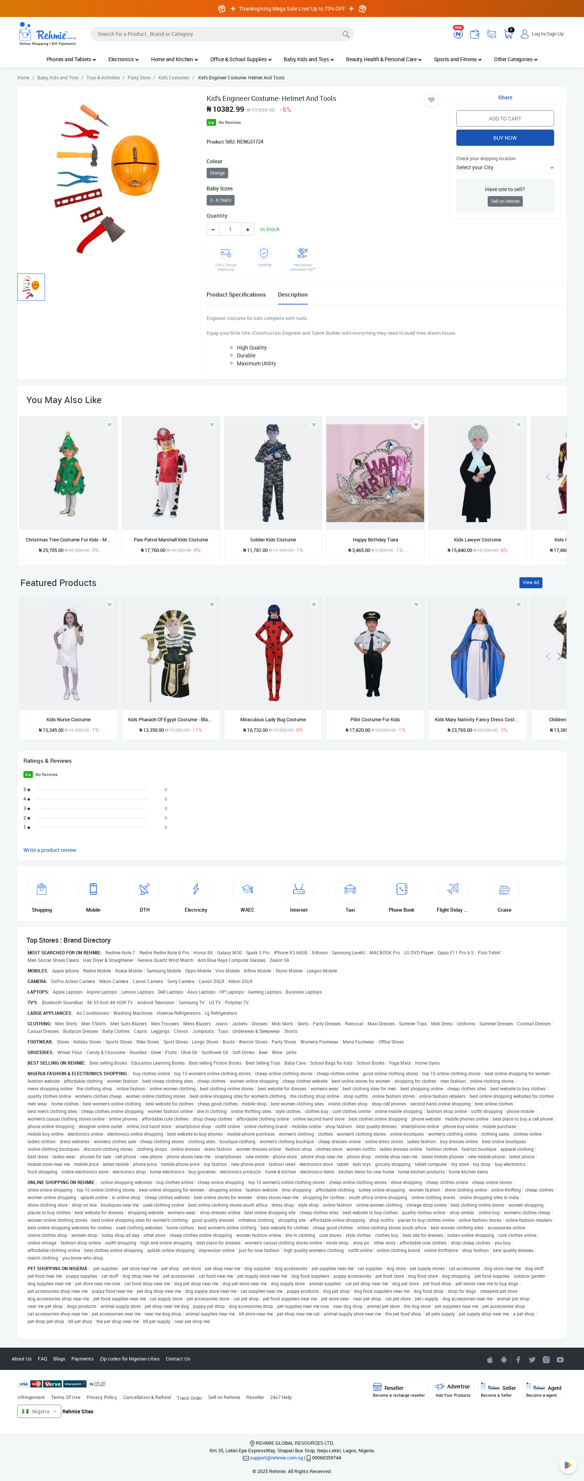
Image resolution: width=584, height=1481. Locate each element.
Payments (82, 1358)
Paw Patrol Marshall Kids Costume (171, 539)
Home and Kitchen (174, 59)
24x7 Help (281, 1397)
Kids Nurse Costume (68, 719)
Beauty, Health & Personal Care (384, 59)
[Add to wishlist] (109, 604)
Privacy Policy (102, 1397)
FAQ (42, 1358)
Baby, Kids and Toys (309, 59)
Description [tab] (293, 294)
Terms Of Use (65, 1397)
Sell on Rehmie (224, 1397)
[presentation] (548, 475)
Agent (544, 1390)
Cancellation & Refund (147, 1397)
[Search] (222, 34)
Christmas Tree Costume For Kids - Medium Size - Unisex (68, 539)
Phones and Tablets (71, 59)
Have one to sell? (505, 189)
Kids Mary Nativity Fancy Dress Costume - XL (478, 719)
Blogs (59, 1358)
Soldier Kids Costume (273, 539)
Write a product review (49, 849)
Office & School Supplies (241, 59)
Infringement (31, 1397)
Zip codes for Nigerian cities (130, 1358)
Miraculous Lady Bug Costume (273, 719)
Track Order (189, 1397)
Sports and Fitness (458, 59)
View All (531, 582)
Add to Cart (505, 118)
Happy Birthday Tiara (375, 539)
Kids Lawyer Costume (477, 539)
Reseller (255, 1397)
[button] (505, 167)
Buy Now (505, 137)
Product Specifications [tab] (236, 294)
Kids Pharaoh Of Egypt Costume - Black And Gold (171, 719)
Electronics (123, 59)
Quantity (217, 215)
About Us (22, 1358)
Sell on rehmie (505, 201)
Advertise (453, 1390)
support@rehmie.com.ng (276, 1457)
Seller (498, 1390)
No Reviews (230, 122)
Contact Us (178, 1358)
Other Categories (516, 59)
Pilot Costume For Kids (375, 719)
